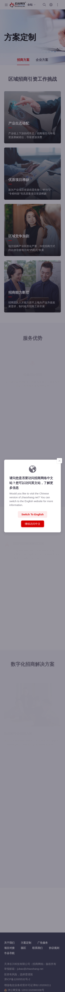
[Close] (59, 460)
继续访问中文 (32, 523)
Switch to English (32, 514)
